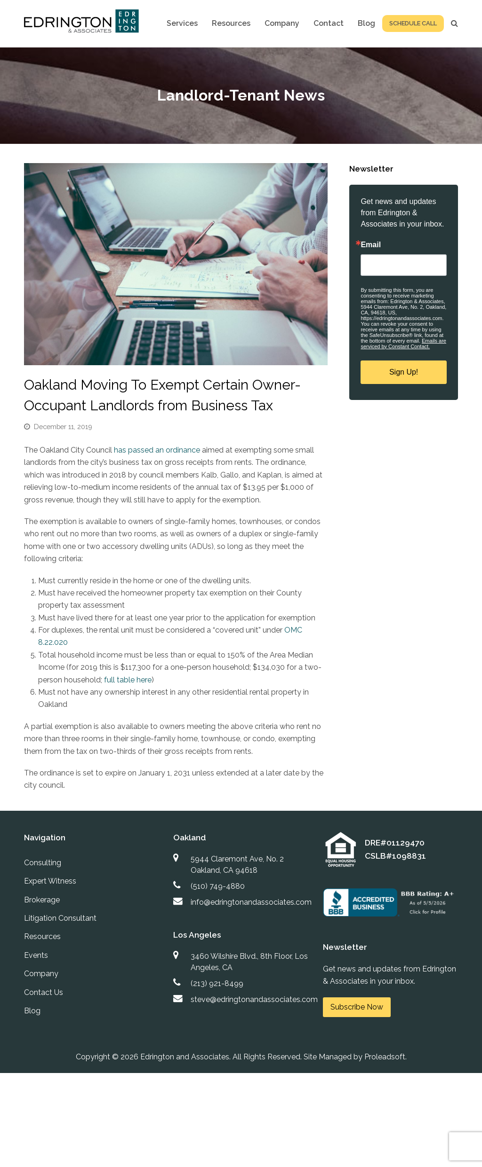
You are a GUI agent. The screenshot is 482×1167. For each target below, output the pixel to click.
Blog (32, 1010)
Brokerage (42, 899)
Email (371, 245)
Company (41, 973)
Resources (42, 936)
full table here (128, 679)
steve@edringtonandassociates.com (254, 999)
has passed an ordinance (158, 450)
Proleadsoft (384, 1056)
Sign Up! (403, 372)
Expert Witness (50, 881)
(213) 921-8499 (217, 983)
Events (36, 955)
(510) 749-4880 (218, 886)
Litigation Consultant (60, 918)
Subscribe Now (356, 1007)
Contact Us (43, 992)
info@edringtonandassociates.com (251, 902)
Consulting (42, 862)
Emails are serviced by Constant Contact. (403, 343)
